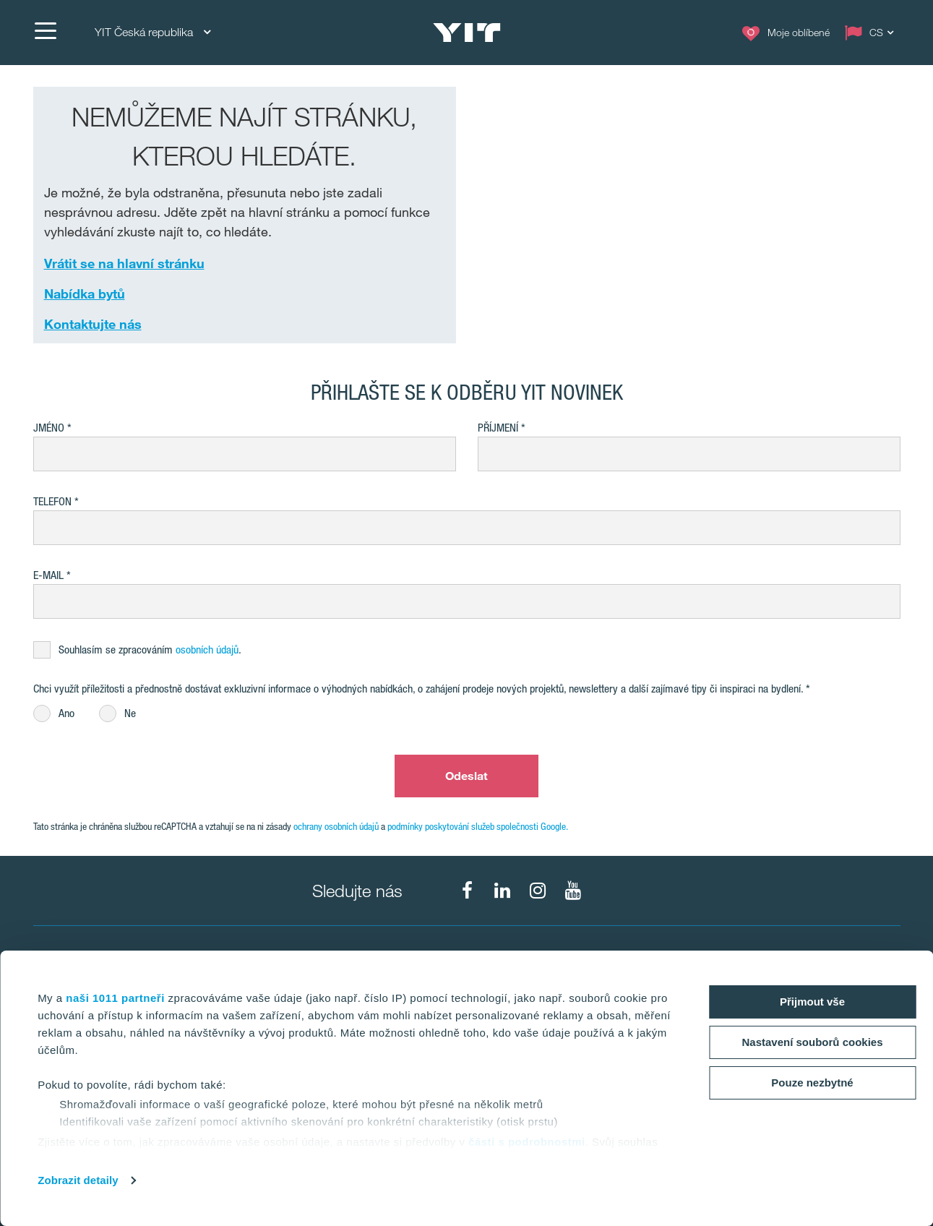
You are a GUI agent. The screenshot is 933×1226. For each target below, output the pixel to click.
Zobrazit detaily (78, 1180)
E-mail (48, 575)
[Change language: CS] (872, 32)
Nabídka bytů (84, 293)
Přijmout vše (812, 1001)
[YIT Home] (467, 32)
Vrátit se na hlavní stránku (124, 263)
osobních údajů (207, 649)
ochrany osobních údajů (336, 826)
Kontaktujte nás (93, 323)
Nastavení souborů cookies (811, 1042)
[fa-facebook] (466, 890)
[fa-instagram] (537, 890)
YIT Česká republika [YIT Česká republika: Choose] (152, 32)
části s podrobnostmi (526, 1142)
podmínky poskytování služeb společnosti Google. (477, 826)
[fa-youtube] (573, 890)
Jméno (48, 427)
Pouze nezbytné (812, 1082)
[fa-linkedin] (502, 890)
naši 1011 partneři (115, 998)
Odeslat (467, 775)
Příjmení (498, 427)
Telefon (52, 501)
